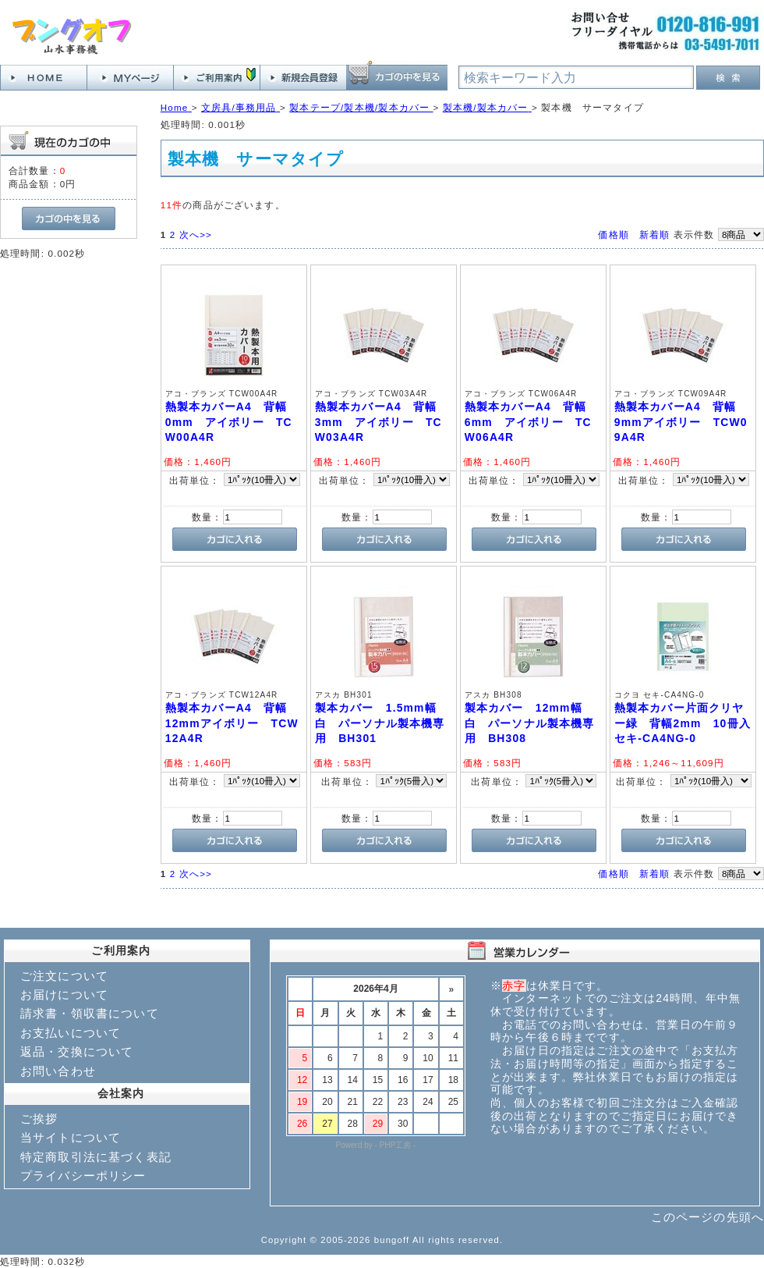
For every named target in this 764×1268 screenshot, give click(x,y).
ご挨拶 (39, 1118)
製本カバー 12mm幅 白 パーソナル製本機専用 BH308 (530, 722)
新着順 (654, 234)
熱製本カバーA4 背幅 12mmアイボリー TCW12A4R (232, 722)
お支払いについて (70, 1032)
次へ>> (195, 234)
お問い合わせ (58, 1071)
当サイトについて (70, 1137)
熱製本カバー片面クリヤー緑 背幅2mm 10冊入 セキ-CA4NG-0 (688, 722)
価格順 (613, 234)
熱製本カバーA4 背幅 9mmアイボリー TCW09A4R (681, 421)
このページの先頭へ (707, 1217)
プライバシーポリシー (83, 1175)
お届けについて (64, 994)
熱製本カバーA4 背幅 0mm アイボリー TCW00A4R (232, 421)
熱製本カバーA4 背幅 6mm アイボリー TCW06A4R (532, 421)
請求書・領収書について (89, 1013)
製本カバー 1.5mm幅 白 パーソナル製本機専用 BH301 (381, 722)
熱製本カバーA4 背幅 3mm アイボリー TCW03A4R (382, 421)
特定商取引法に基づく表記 (96, 1156)
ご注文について (64, 975)
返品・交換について (76, 1051)
